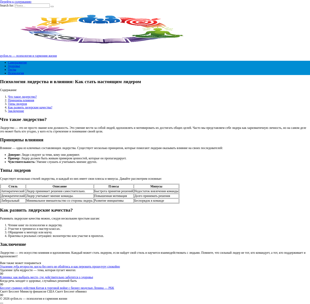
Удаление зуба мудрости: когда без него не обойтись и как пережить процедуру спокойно (60, 266)
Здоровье (14, 66)
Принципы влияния (21, 100)
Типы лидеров (17, 103)
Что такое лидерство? (22, 96)
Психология (16, 73)
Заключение (16, 111)
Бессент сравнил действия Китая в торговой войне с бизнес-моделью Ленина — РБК (57, 288)
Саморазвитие (17, 62)
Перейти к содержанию (15, 1)
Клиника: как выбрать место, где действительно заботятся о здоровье (46, 277)
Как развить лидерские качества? (30, 107)
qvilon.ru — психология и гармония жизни (28, 55)
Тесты (12, 69)
